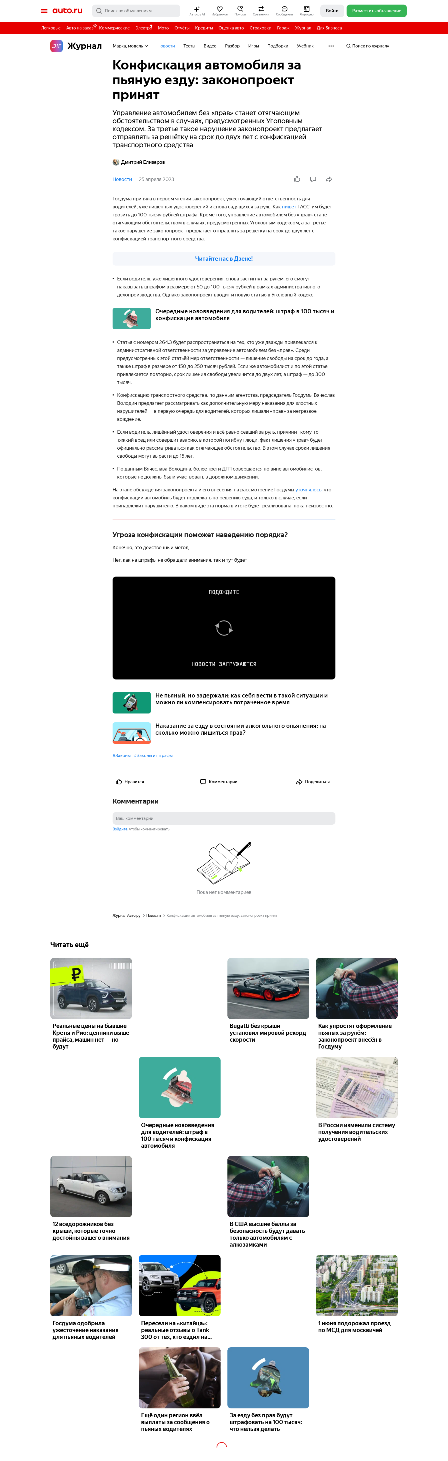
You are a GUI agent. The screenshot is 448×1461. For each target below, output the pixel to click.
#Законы (122, 755)
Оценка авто (231, 28)
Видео (210, 46)
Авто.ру (67, 11)
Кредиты (204, 28)
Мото (163, 28)
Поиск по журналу (367, 46)
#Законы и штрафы (153, 755)
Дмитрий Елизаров (139, 162)
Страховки (260, 28)
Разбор (232, 46)
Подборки (277, 46)
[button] (197, 10)
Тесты (189, 46)
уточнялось (308, 490)
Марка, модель (131, 46)
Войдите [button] (120, 829)
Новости (166, 46)
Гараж (283, 28)
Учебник (305, 46)
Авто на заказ (81, 27)
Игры (253, 46)
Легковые (51, 28)
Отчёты (182, 28)
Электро (143, 28)
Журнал (303, 28)
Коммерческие (114, 28)
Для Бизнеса (329, 28)
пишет (289, 207)
